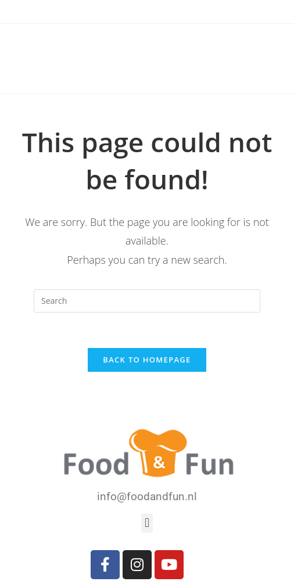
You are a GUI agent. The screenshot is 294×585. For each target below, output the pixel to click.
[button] (146, 523)
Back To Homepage (147, 359)
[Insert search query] (147, 301)
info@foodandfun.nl (147, 496)
